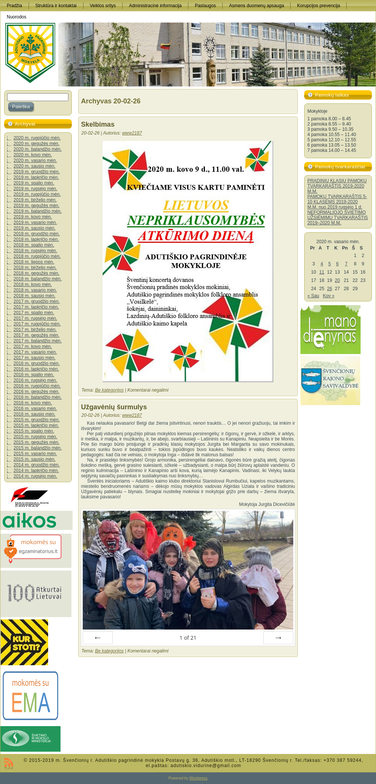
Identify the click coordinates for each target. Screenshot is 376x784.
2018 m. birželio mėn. (35, 267)
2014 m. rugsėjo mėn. (35, 476)
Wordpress (199, 778)
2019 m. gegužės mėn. (36, 205)
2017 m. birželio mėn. (35, 329)
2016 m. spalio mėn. (34, 374)
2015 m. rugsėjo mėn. (35, 436)
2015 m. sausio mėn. (34, 459)
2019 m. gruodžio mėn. (37, 171)
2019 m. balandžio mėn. (38, 211)
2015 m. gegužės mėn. (36, 442)
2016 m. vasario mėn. (35, 408)
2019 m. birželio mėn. (35, 200)
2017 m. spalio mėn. (34, 312)
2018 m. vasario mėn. (35, 290)
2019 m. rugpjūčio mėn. (37, 194)
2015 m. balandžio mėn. (38, 448)
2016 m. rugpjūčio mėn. (37, 386)
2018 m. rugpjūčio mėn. (37, 256)
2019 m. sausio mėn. (34, 228)
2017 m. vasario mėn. (35, 352)
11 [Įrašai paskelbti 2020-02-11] (321, 272)
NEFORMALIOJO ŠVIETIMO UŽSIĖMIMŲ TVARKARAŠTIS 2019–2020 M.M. (337, 218)
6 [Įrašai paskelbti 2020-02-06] (337, 263)
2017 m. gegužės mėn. (36, 335)
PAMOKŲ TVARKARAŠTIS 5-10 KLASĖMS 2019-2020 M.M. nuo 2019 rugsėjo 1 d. (337, 202)
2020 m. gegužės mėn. (36, 143)
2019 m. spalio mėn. (34, 183)
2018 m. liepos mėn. (34, 262)
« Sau (313, 295)
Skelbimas (98, 124)
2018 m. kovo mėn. (33, 284)
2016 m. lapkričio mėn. (36, 369)
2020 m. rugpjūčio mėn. (37, 138)
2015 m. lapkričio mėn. (36, 425)
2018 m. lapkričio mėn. (36, 239)
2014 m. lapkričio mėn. (36, 470)
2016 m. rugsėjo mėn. (35, 380)
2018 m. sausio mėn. (34, 295)
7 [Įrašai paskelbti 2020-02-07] (346, 263)
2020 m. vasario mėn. (35, 160)
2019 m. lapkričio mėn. (36, 177)
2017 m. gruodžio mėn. (37, 301)
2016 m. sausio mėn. (34, 414)
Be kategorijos (109, 390)
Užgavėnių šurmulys (114, 407)
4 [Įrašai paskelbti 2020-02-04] (321, 263)
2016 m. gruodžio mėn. (37, 363)
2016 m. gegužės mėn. (36, 391)
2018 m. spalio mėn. (34, 245)
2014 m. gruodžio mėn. (37, 465)
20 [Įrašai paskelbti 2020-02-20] (337, 280)
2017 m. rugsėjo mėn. (35, 318)
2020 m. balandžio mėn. (38, 149)
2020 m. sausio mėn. (34, 166)
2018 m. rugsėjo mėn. (35, 250)
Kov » (329, 295)
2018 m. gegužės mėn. (36, 273)
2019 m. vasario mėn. (35, 222)
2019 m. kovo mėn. (33, 216)
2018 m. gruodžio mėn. (37, 233)
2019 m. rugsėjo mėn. (35, 188)
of (187, 637)
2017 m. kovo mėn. (33, 346)
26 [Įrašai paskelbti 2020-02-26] (329, 288)
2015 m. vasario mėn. (35, 453)
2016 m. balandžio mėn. (38, 397)
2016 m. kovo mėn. (33, 403)
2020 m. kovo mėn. (33, 154)
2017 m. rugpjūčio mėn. (37, 324)
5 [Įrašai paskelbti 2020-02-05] (329, 263)
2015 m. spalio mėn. (34, 431)
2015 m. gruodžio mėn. (37, 419)
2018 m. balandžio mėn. (38, 279)
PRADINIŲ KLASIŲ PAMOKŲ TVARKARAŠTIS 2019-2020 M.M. (337, 186)
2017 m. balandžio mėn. (38, 341)
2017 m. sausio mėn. (34, 357)
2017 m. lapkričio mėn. (36, 307)
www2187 (132, 133)
